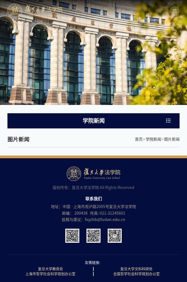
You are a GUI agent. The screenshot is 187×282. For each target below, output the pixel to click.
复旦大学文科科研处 (136, 269)
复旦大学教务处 (50, 269)
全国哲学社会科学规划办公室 (136, 274)
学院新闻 (153, 139)
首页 (139, 139)
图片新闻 (172, 139)
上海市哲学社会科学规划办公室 (50, 274)
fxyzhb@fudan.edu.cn (105, 220)
